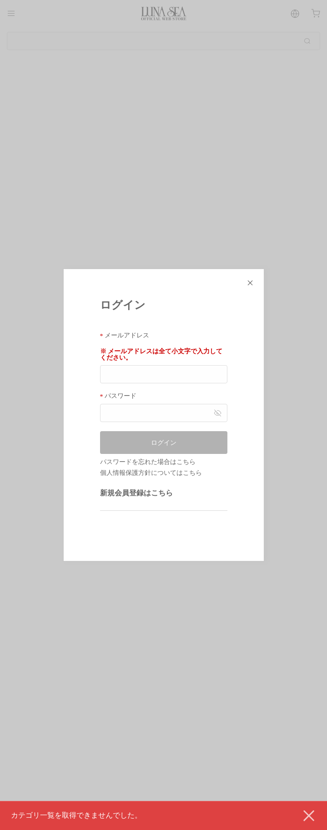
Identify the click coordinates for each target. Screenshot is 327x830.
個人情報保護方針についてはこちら (151, 472)
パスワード (118, 395)
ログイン (163, 442)
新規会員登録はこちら (136, 493)
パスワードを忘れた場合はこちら (148, 461)
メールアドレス (125, 335)
